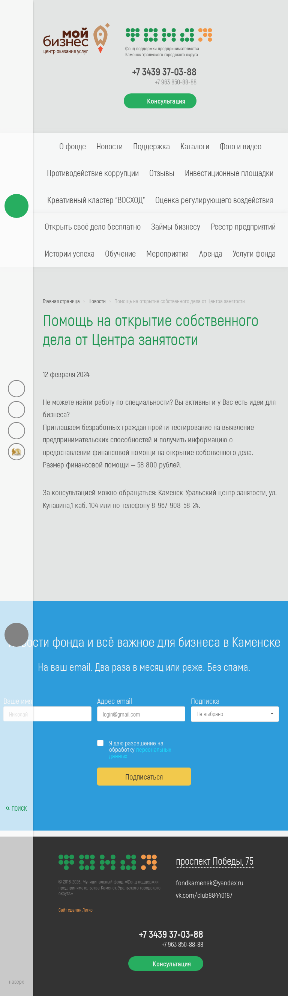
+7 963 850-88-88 (175, 82)
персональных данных (140, 752)
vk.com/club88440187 (204, 895)
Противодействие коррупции (93, 172)
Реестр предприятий (243, 226)
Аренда (210, 253)
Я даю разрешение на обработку (140, 749)
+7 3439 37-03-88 (164, 71)
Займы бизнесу (175, 226)
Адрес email (114, 700)
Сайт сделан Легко (75, 910)
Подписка (205, 700)
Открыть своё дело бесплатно (93, 226)
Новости (109, 146)
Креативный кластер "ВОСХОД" (96, 199)
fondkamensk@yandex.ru (209, 883)
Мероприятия (167, 253)
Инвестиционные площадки (229, 172)
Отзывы (161, 172)
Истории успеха (69, 253)
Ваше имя (17, 700)
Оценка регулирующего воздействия (214, 199)
